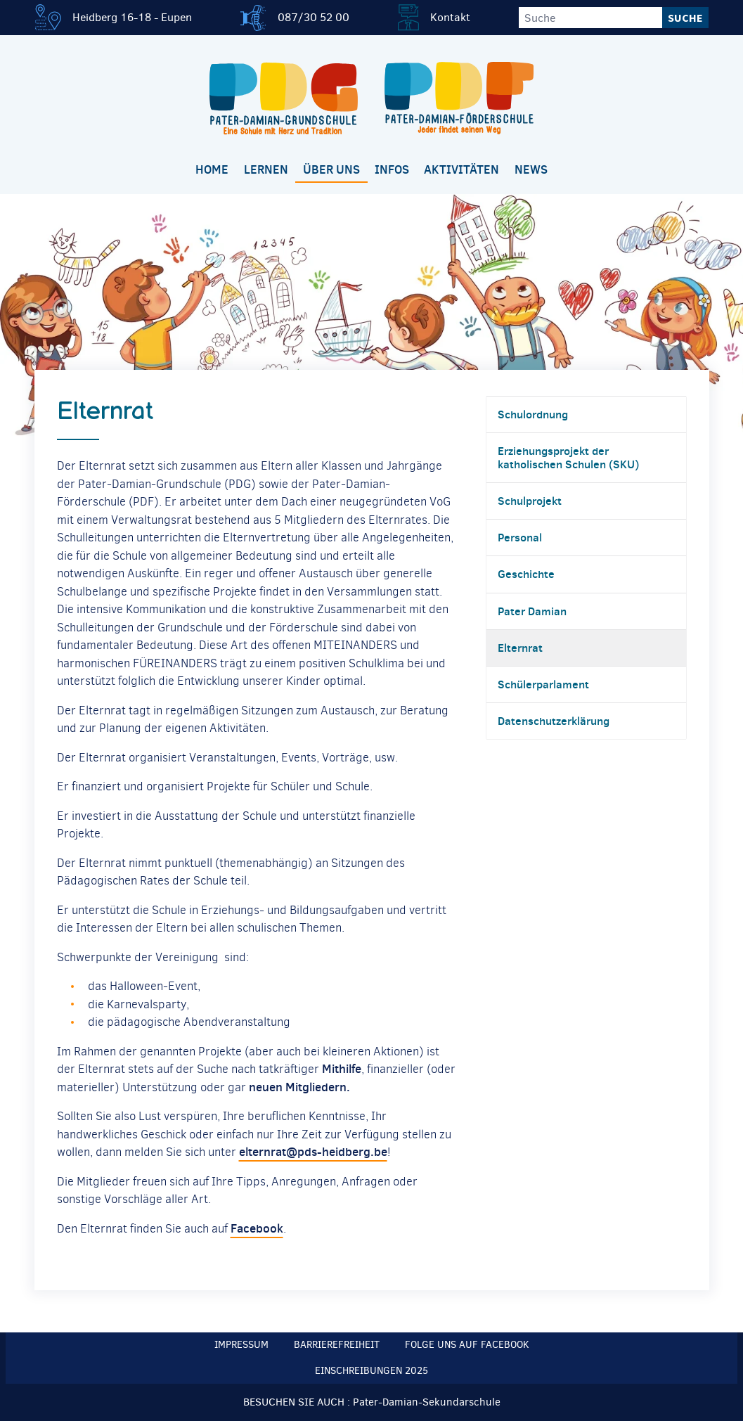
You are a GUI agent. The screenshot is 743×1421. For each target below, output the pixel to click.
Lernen (266, 169)
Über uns (331, 169)
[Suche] (590, 17)
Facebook (257, 1228)
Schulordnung (533, 414)
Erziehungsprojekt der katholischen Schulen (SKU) (568, 457)
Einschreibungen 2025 (371, 1370)
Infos (392, 169)
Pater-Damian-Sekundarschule (426, 1402)
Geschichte (526, 573)
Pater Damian (532, 611)
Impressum (241, 1344)
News (531, 169)
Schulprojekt (530, 500)
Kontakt (450, 17)
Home (211, 169)
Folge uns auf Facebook (467, 1344)
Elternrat (520, 647)
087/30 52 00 (313, 17)
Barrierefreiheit (337, 1344)
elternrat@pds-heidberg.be (313, 1151)
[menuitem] (212, 170)
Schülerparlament (543, 684)
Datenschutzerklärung (553, 720)
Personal (520, 537)
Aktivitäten (461, 169)
